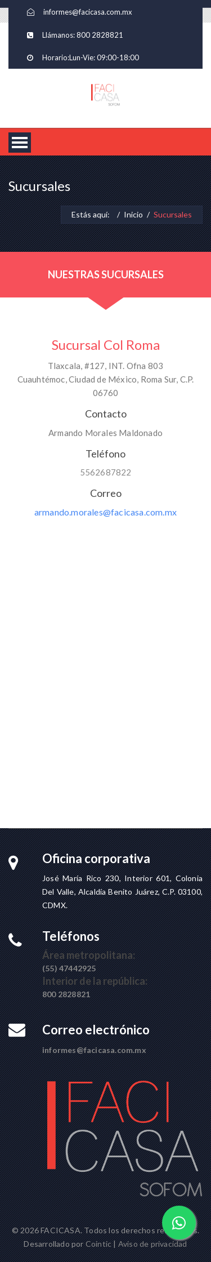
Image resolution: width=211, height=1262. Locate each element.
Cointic (98, 1243)
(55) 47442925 (69, 968)
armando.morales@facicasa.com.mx (105, 511)
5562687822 (106, 472)
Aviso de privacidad (152, 1243)
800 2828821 (100, 34)
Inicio (133, 214)
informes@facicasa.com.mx (87, 11)
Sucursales (173, 214)
